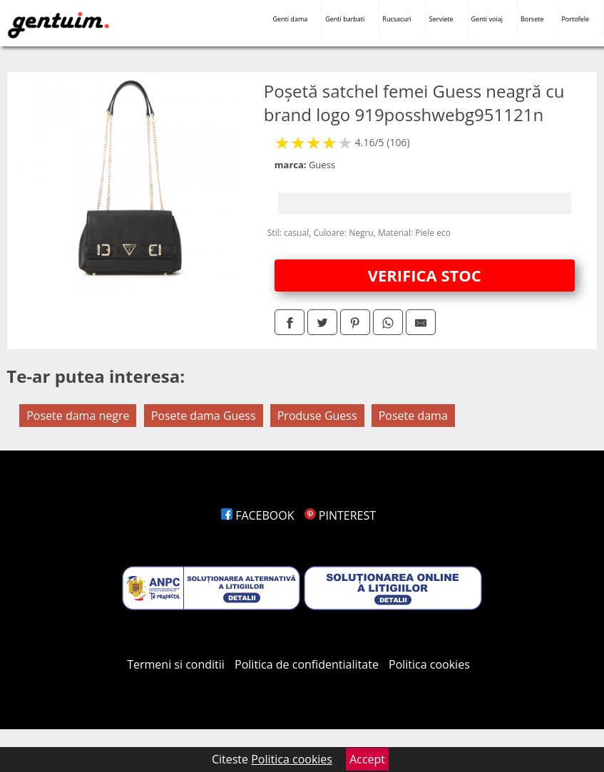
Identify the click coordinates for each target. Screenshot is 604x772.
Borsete (532, 19)
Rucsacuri (396, 19)
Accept (367, 759)
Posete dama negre (77, 415)
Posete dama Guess (203, 415)
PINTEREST (340, 515)
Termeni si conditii (176, 664)
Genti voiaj (487, 19)
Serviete (441, 19)
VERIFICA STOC (424, 275)
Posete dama (413, 415)
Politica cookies (429, 664)
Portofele (575, 19)
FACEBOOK (258, 515)
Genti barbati (344, 19)
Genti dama (289, 19)
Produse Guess (317, 415)
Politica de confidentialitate (307, 664)
